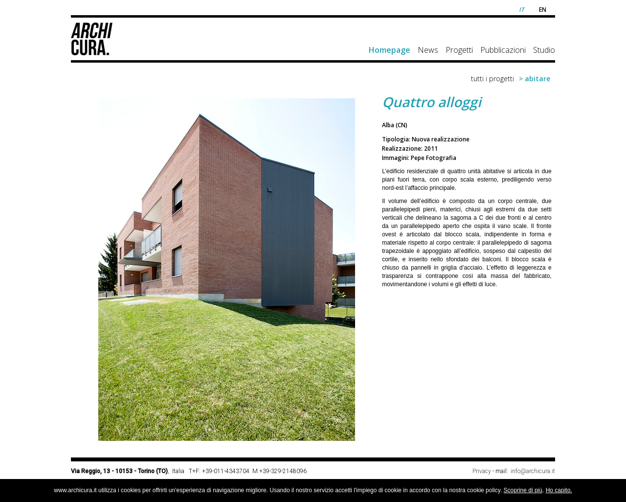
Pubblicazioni (503, 50)
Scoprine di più (523, 490)
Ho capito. (559, 490)
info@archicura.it (533, 471)
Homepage (389, 50)
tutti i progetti (492, 78)
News (428, 50)
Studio (544, 50)
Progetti (459, 50)
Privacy (481, 471)
